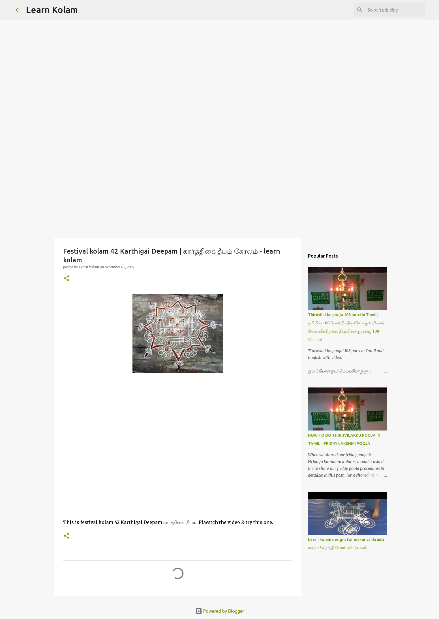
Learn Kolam (52, 10)
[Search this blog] (395, 10)
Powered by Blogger (219, 611)
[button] (66, 278)
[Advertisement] (219, 193)
